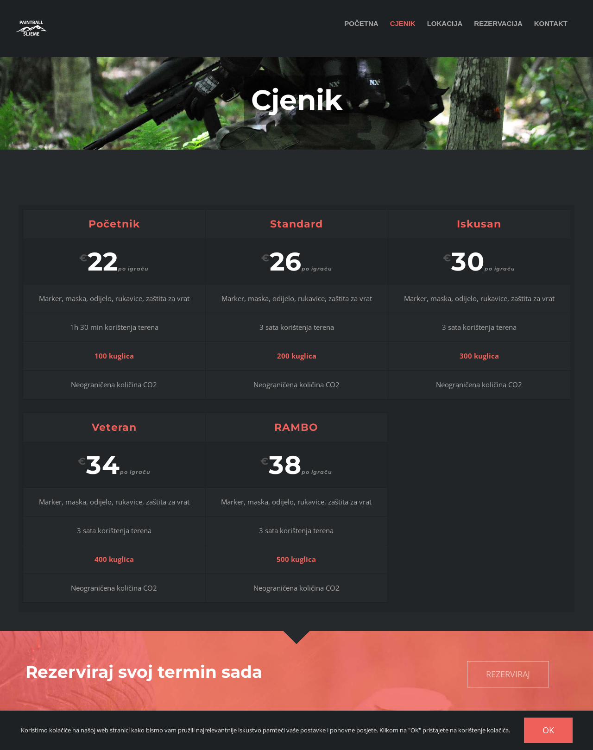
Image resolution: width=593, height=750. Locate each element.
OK (548, 730)
